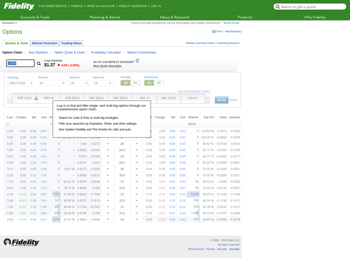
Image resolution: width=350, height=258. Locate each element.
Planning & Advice (105, 17)
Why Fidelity (315, 17)
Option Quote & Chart (69, 52)
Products (245, 17)
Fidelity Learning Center (200, 43)
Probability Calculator (106, 52)
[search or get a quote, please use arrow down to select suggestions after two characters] (310, 6)
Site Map (234, 249)
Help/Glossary (233, 31)
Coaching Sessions (227, 43)
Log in (61, 105)
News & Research (175, 17)
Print (217, 31)
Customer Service (53, 6)
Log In (156, 6)
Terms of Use (230, 22)
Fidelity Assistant (133, 6)
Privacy (210, 249)
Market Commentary (141, 52)
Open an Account (101, 6)
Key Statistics (38, 52)
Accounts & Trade (35, 17)
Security (222, 249)
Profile (77, 6)
